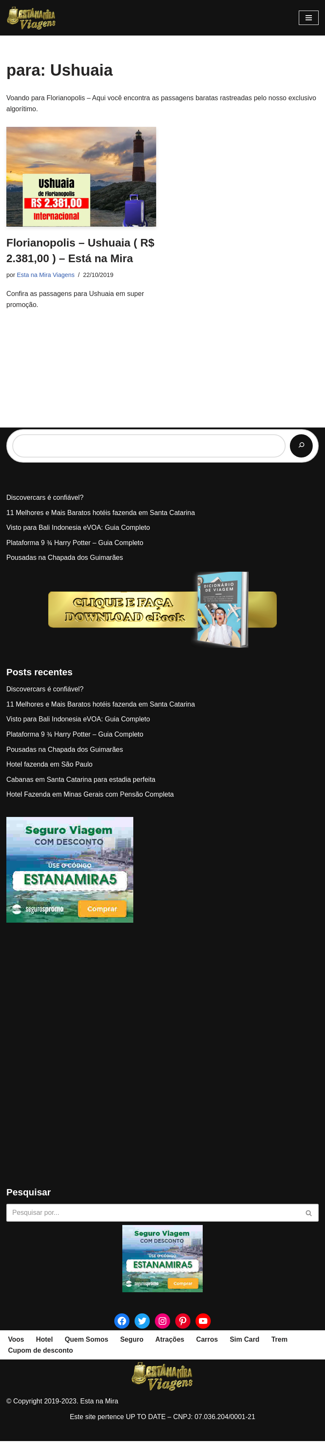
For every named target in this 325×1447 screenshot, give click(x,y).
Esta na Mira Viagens (46, 274)
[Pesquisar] (301, 452)
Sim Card (244, 1345)
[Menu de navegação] (309, 18)
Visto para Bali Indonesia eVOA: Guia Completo (78, 533)
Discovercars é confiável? (44, 503)
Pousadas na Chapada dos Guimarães (64, 563)
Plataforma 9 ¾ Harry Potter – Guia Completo (74, 548)
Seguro (131, 1345)
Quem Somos (86, 1345)
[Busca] (153, 1219)
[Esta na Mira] (31, 18)
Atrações (169, 1345)
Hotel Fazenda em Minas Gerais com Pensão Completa (90, 800)
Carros (207, 1345)
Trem (280, 1345)
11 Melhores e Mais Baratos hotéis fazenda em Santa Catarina (100, 518)
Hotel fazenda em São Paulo (49, 770)
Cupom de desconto (40, 1356)
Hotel (44, 1345)
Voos (16, 1345)
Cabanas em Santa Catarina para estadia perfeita (80, 785)
